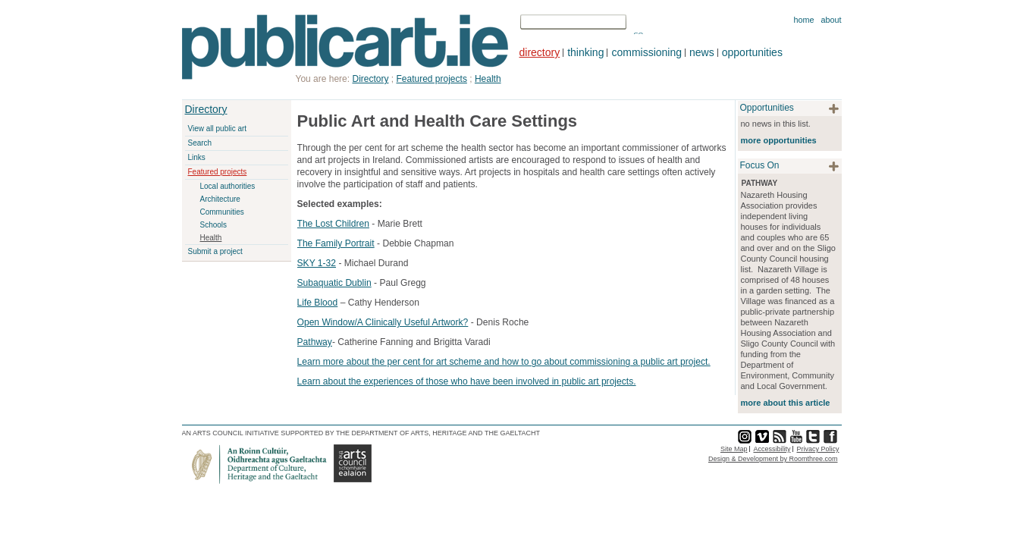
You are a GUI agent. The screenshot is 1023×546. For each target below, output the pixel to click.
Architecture (220, 199)
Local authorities (228, 186)
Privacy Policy (817, 449)
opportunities (752, 52)
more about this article (785, 402)
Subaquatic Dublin (334, 283)
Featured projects (217, 172)
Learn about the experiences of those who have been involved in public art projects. (466, 381)
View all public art (217, 128)
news (701, 52)
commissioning (646, 52)
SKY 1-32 (317, 263)
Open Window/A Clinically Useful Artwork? (383, 322)
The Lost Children (333, 223)
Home (803, 19)
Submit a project (215, 251)
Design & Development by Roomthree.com (773, 459)
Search (200, 143)
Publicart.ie (345, 47)
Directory (206, 109)
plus (833, 109)
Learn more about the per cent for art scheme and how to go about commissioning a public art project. (504, 361)
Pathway (314, 342)
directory (539, 52)
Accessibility (771, 449)
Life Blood (317, 302)
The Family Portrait (336, 243)
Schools (214, 225)
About (831, 19)
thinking (585, 52)
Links (197, 157)
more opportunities (779, 140)
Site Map (734, 449)
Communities (222, 212)
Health (211, 238)
